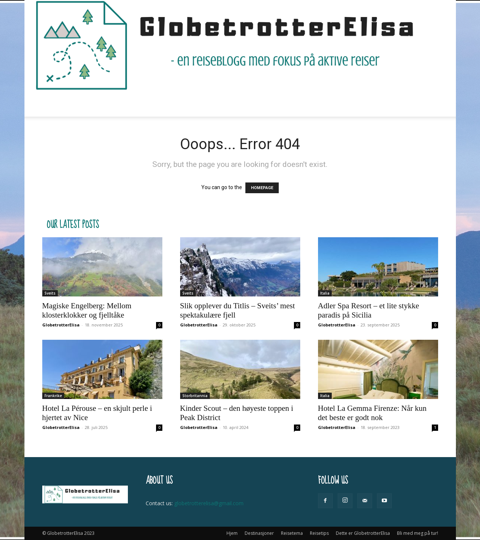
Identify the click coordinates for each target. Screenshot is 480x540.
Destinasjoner (136, 103)
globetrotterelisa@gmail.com (209, 503)
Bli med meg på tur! (363, 103)
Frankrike (53, 395)
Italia (325, 293)
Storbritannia (195, 395)
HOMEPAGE (262, 187)
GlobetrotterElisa (61, 325)
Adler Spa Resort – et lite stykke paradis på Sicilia (368, 310)
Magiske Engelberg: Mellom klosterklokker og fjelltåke (87, 310)
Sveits (50, 293)
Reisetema (185, 103)
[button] (429, 103)
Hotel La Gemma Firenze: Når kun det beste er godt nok (372, 413)
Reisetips (228, 103)
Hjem (97, 103)
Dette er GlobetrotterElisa (291, 103)
